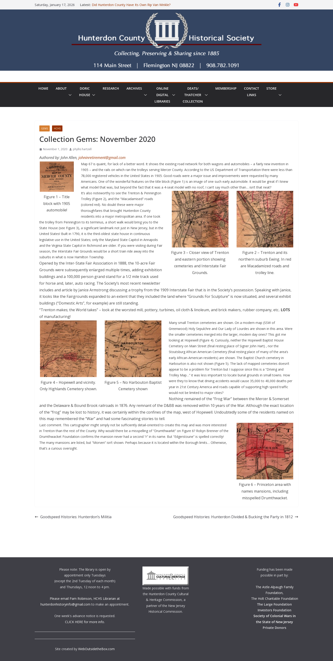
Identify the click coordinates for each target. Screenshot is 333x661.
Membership (226, 88)
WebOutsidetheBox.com (96, 649)
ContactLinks (251, 91)
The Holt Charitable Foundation (274, 598)
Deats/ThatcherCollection (193, 95)
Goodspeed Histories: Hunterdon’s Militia (73, 516)
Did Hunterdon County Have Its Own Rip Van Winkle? (131, 5)
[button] (69, 95)
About (61, 88)
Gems (44, 128)
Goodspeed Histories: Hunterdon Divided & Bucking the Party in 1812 (235, 516)
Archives (134, 88)
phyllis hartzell (82, 149)
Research (111, 88)
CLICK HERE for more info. (85, 622)
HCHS (57, 128)
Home (43, 88)
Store (271, 88)
